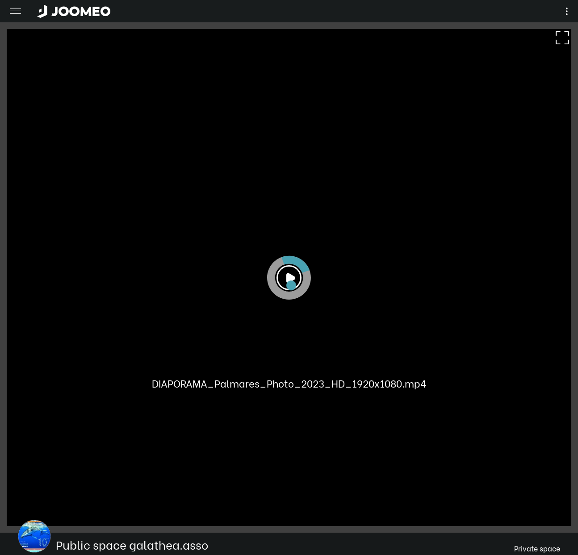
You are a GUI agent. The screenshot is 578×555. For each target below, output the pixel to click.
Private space (537, 548)
